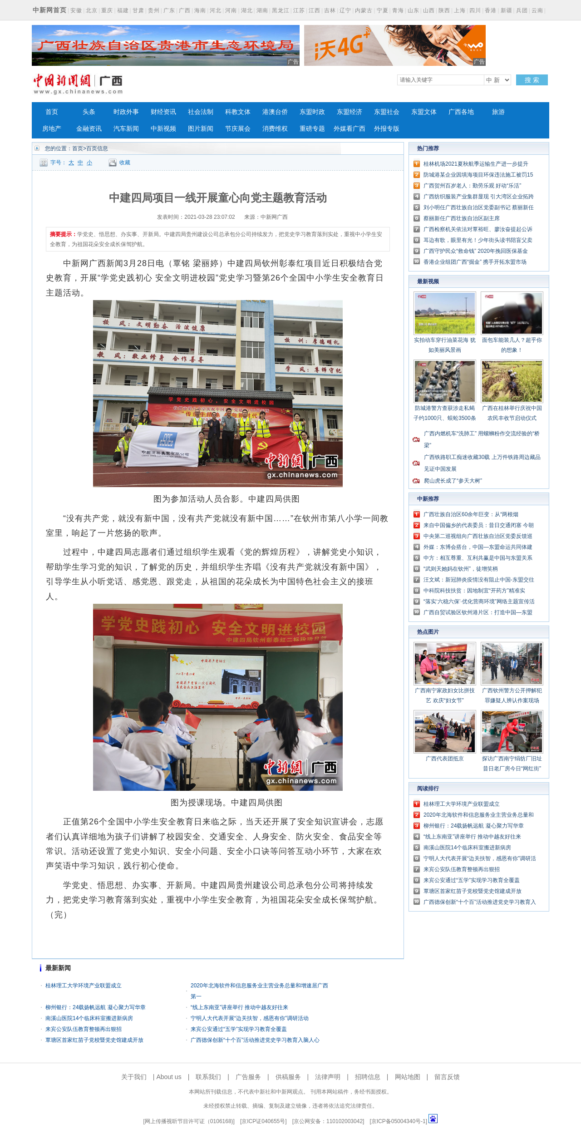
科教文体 (238, 111)
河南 (231, 10)
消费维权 (275, 128)
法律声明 (327, 1076)
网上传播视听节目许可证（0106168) (189, 1121)
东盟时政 (312, 111)
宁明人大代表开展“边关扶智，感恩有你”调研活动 (250, 1018)
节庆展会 (238, 128)
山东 (413, 10)
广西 (185, 10)
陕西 (444, 10)
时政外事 (126, 111)
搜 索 (532, 80)
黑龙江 (281, 10)
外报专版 (386, 128)
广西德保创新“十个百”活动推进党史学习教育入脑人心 (255, 1040)
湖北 (247, 10)
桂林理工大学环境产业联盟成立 (83, 985)
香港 (491, 10)
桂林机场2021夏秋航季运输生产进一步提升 (475, 164)
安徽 (76, 10)
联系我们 (208, 1076)
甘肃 (138, 10)
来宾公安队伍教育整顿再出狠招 (83, 1029)
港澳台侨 (275, 111)
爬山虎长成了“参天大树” (453, 481)
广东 (169, 10)
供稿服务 (288, 1076)
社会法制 (200, 111)
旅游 (498, 111)
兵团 (522, 10)
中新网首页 (50, 10)
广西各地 (461, 111)
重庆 (107, 10)
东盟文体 (424, 111)
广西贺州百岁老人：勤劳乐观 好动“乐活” (472, 185)
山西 (429, 10)
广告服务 (248, 1076)
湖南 (262, 10)
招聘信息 (367, 1076)
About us (168, 1076)
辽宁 (345, 10)
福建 (123, 10)
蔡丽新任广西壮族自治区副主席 (461, 218)
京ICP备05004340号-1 (398, 1121)
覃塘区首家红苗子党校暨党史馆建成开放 (94, 1040)
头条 (89, 111)
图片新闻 (200, 128)
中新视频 (163, 128)
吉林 (330, 10)
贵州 (154, 10)
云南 (537, 10)
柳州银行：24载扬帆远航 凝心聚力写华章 (95, 1007)
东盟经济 (349, 111)
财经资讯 (163, 111)
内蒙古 (364, 10)
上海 (460, 10)
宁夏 (383, 10)
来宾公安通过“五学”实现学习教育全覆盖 (239, 1029)
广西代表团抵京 (445, 758)
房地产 (51, 128)
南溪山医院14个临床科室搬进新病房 (89, 1018)
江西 (314, 10)
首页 (51, 111)
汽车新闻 (126, 128)
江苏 (299, 10)
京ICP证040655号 (263, 1121)
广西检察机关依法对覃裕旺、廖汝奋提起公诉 (477, 229)
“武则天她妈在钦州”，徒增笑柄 (460, 569)
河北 (216, 10)
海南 (200, 10)
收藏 (124, 162)
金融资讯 (89, 128)
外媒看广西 (349, 128)
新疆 (506, 10)
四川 (475, 10)
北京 (92, 10)
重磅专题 (312, 128)
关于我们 (134, 1076)
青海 (398, 10)
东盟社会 (386, 111)
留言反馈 (447, 1076)
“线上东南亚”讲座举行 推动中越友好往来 (239, 1007)
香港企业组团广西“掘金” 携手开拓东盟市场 (475, 262)
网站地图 (407, 1076)
